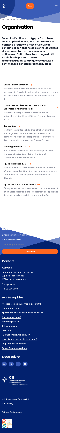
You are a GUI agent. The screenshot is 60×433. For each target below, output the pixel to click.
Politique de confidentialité (15, 399)
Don (30, 6)
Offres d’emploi (9, 326)
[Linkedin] (4, 364)
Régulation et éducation (14, 343)
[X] (11, 364)
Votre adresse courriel (11, 239)
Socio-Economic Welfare (14, 348)
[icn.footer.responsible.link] (30, 423)
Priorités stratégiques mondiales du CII (21, 303)
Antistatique (16, 412)
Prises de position (11, 321)
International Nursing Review (16, 334)
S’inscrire (30, 251)
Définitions (7, 330)
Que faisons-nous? (11, 317)
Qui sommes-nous (22, 19)
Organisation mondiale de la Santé (19, 339)
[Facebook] (18, 364)
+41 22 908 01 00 (10, 288)
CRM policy (7, 403)
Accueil (5, 19)
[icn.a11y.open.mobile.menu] (56, 6)
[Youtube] (25, 364)
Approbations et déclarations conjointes (22, 312)
